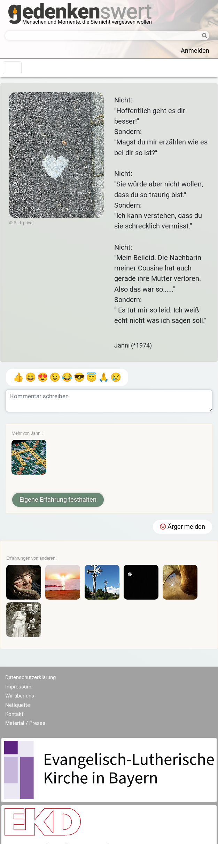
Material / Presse (25, 723)
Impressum (18, 687)
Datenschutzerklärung (30, 677)
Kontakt (14, 714)
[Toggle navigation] (12, 67)
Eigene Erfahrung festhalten (58, 499)
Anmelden (195, 50)
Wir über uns (19, 696)
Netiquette (17, 705)
